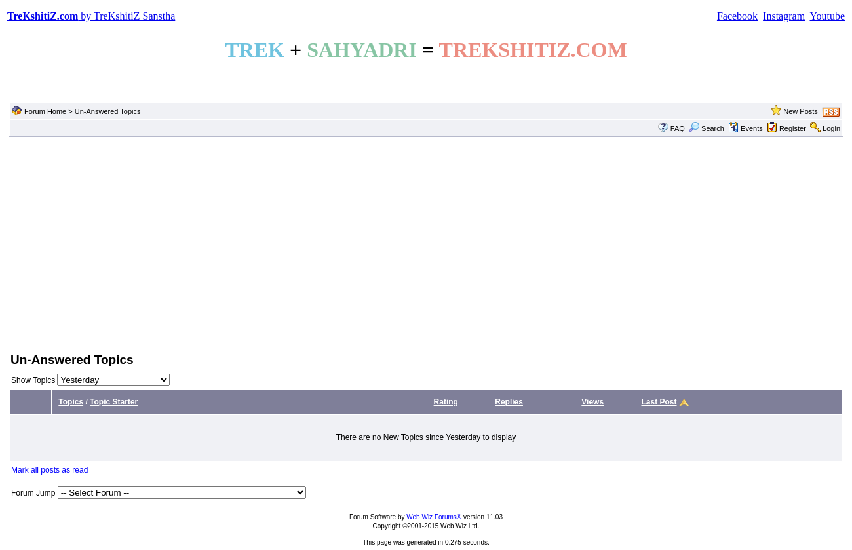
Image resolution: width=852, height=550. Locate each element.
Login (831, 128)
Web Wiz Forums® (433, 517)
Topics (70, 401)
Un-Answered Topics (108, 111)
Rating (446, 401)
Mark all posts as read (49, 470)
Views (592, 401)
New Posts (800, 111)
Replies (509, 401)
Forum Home (45, 111)
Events (745, 128)
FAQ (677, 128)
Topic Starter (114, 401)
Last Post (658, 401)
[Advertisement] (426, 243)
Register (792, 128)
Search (706, 128)
